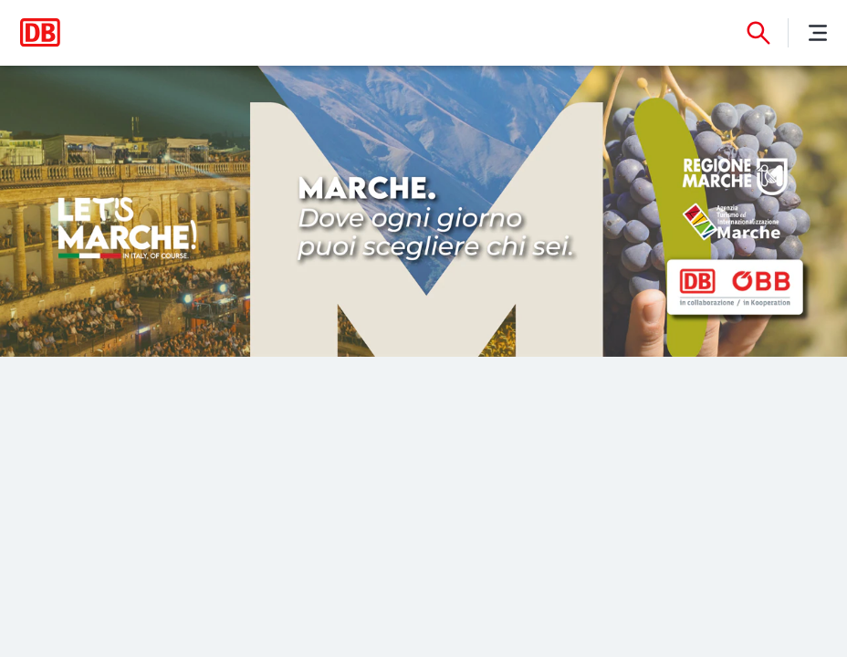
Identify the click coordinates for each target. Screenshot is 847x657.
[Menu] (817, 32)
